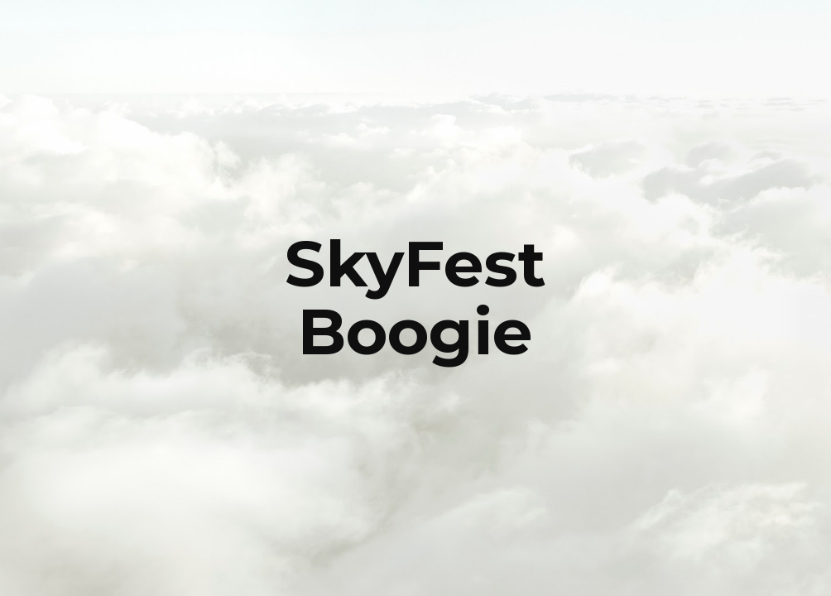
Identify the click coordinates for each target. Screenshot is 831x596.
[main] (416, 298)
